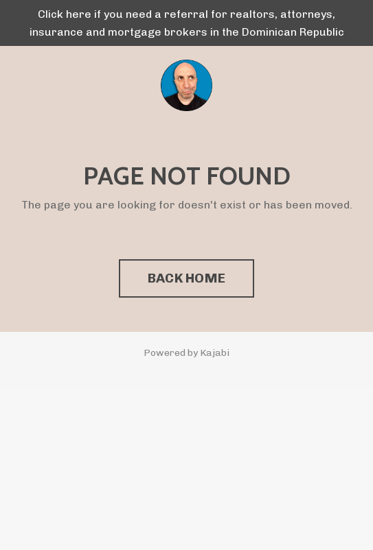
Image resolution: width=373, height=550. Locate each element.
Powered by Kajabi (186, 353)
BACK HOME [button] (186, 278)
